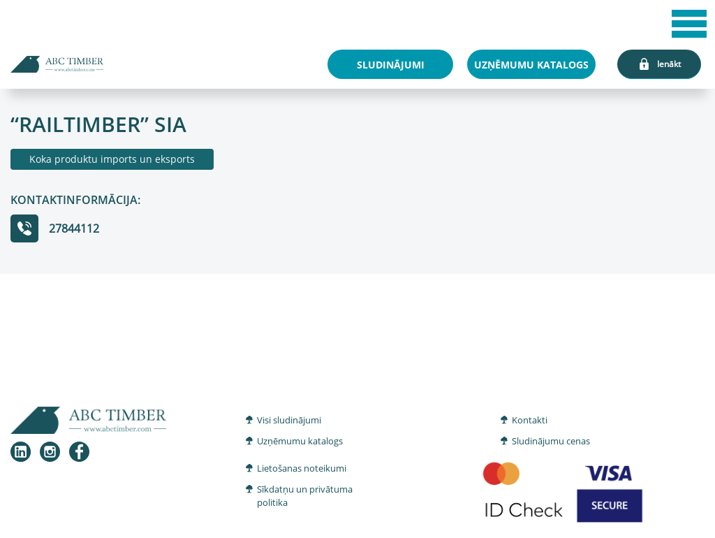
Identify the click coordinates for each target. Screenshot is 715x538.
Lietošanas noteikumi (301, 468)
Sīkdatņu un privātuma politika (305, 496)
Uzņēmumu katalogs (300, 441)
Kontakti (529, 420)
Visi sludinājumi (289, 420)
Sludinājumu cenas (551, 441)
